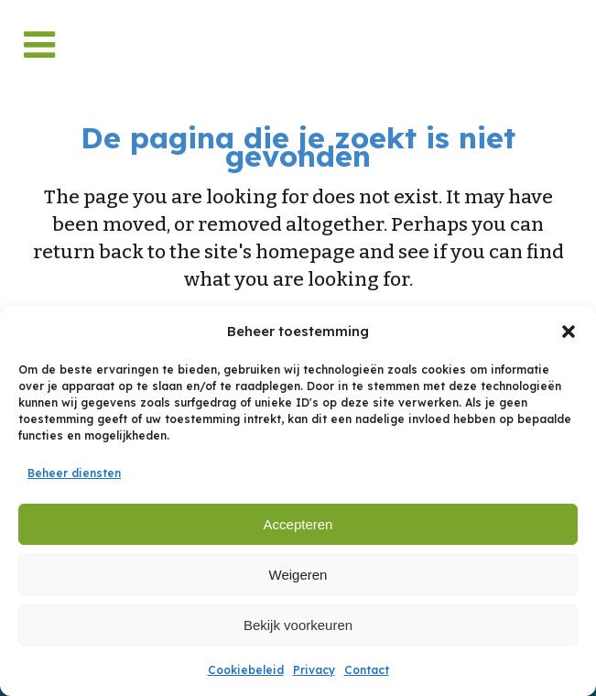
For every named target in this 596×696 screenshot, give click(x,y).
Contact (366, 670)
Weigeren (298, 574)
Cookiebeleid (246, 670)
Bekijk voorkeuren (298, 625)
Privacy (314, 670)
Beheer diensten (74, 473)
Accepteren (298, 524)
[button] (568, 331)
